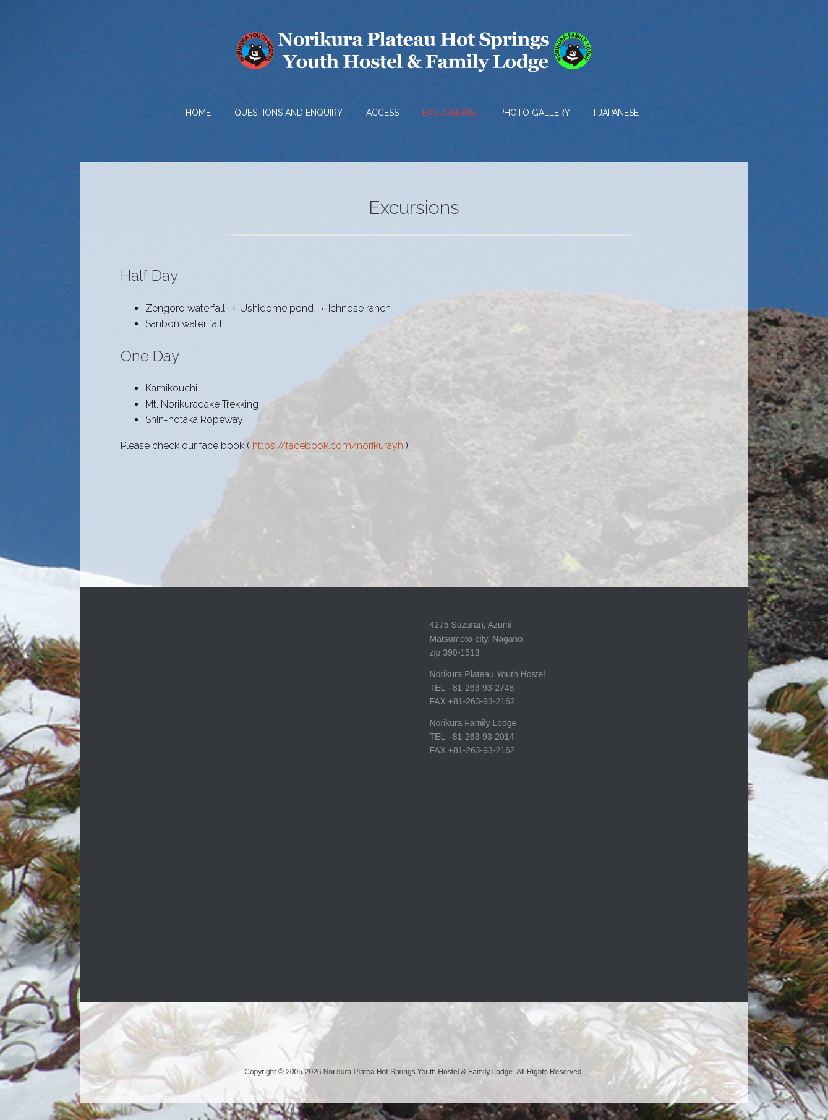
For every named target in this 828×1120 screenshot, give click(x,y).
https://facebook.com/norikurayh (327, 462)
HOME (198, 113)
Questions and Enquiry (288, 113)
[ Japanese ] (618, 113)
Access (382, 113)
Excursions (449, 113)
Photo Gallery (534, 113)
